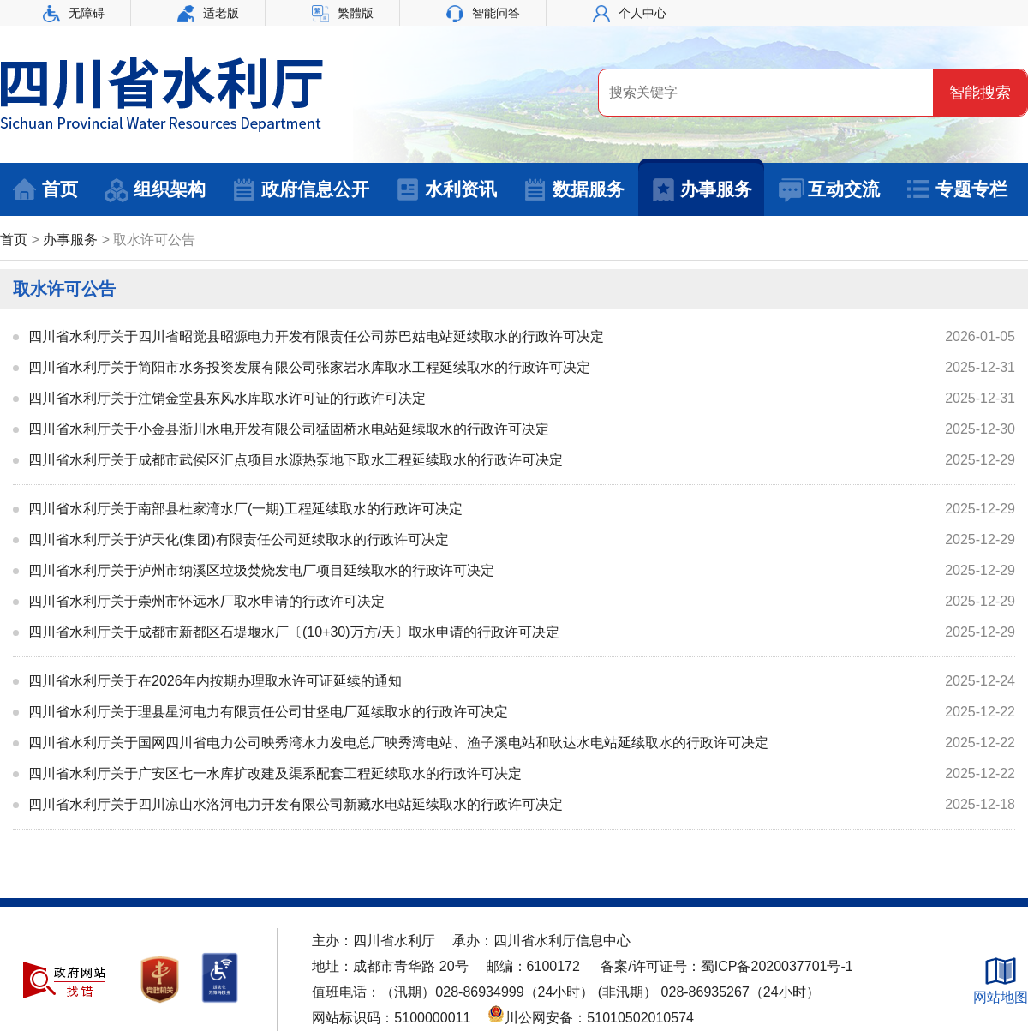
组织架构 (155, 190)
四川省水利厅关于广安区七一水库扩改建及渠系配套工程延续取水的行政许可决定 (275, 773)
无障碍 (74, 13)
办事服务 (701, 190)
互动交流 (829, 190)
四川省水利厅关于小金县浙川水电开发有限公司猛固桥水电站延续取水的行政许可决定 (288, 429)
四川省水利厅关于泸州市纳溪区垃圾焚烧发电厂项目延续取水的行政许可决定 (261, 570)
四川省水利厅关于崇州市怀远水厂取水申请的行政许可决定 (206, 601)
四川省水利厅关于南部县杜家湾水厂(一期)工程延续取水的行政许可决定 (245, 508)
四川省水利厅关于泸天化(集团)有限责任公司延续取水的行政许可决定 (238, 539)
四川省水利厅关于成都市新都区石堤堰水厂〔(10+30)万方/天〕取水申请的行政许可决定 (293, 632)
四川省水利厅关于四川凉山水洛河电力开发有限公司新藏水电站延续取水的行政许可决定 (295, 804)
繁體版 (343, 13)
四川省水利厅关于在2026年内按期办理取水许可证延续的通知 (215, 681)
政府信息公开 (300, 190)
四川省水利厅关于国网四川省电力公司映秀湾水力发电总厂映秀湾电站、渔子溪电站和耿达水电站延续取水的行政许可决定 (398, 742)
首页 (45, 190)
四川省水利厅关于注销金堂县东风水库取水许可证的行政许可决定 (227, 398)
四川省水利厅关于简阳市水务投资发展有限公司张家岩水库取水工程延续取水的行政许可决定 (309, 367)
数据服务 (574, 190)
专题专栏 (956, 190)
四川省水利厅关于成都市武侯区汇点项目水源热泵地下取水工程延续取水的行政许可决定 (295, 460)
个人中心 (629, 13)
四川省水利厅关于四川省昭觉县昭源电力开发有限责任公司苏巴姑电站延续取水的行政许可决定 (316, 336)
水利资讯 (446, 190)
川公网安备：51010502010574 (590, 1017)
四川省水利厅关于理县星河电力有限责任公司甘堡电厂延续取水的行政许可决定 (268, 711)
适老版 (208, 13)
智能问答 (483, 13)
